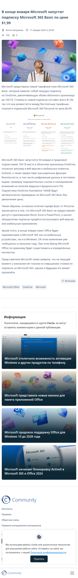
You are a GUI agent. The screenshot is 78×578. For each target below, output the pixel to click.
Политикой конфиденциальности (48, 552)
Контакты (7, 508)
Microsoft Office (11, 287)
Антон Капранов (14, 30)
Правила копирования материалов (21, 525)
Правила (6, 514)
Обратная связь (10, 519)
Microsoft (41, 287)
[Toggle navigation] (72, 573)
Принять (39, 559)
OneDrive (27, 287)
